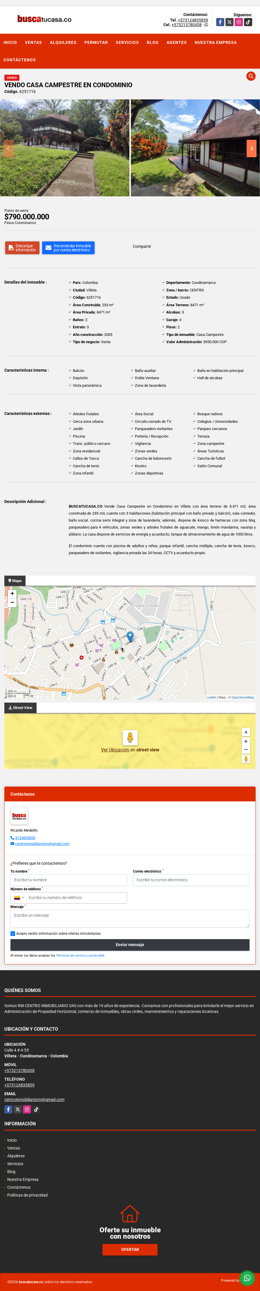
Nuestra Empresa (216, 42)
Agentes (177, 42)
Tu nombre (19, 871)
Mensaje (18, 906)
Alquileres (63, 42)
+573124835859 (193, 20)
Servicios (127, 42)
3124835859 (25, 838)
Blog (153, 42)
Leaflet (211, 697)
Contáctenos (19, 60)
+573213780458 (186, 24)
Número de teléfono (26, 889)
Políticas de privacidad (27, 1195)
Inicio (10, 42)
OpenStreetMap (243, 697)
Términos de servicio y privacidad (80, 955)
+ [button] (12, 594)
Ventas (33, 42)
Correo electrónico (148, 871)
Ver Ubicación (115, 750)
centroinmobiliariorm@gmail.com (42, 843)
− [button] (12, 603)
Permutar (96, 42)
